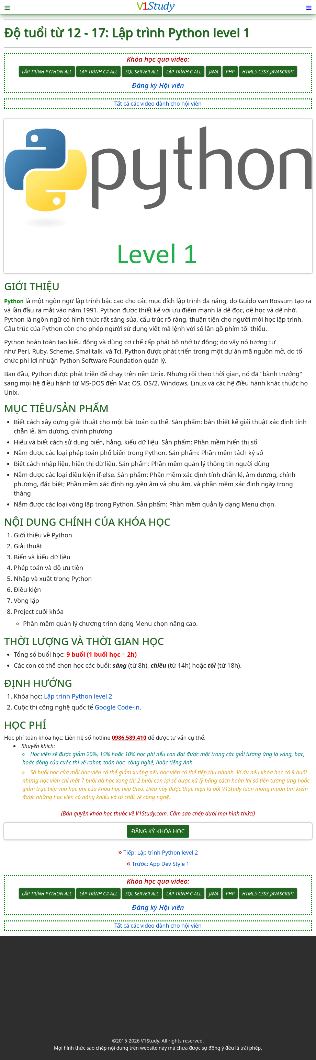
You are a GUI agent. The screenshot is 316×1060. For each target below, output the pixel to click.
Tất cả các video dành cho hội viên (158, 103)
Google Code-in (117, 707)
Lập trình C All (183, 71)
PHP (230, 71)
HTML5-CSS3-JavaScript (268, 71)
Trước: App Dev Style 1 (158, 864)
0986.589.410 (129, 737)
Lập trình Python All (47, 71)
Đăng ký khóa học (157, 831)
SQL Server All (142, 71)
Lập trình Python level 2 (78, 696)
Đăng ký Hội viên (158, 85)
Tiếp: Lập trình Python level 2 (158, 852)
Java (213, 71)
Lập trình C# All (98, 71)
